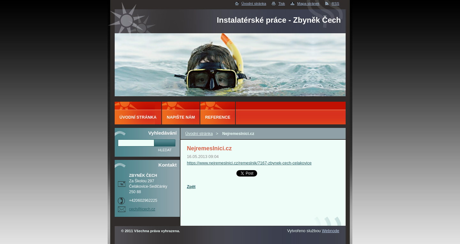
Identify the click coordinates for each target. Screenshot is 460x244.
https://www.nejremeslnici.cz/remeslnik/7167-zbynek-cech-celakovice (249, 163)
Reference (217, 117)
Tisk (281, 3)
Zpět (191, 186)
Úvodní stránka (253, 3)
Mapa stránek (308, 3)
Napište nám (181, 117)
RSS (335, 3)
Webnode (330, 230)
